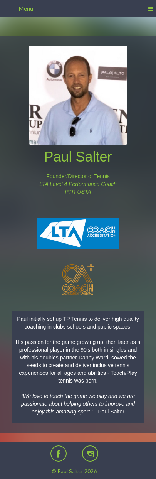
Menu (25, 8)
